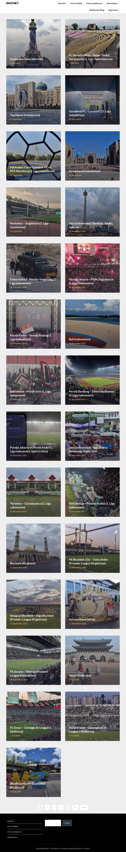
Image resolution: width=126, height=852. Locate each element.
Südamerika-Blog (97, 10)
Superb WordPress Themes (79, 848)
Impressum (113, 10)
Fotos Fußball (76, 3)
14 (75, 807)
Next (84, 807)
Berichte (62, 3)
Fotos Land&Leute (94, 3)
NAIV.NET (12, 3)
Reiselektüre (112, 3)
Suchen (67, 823)
